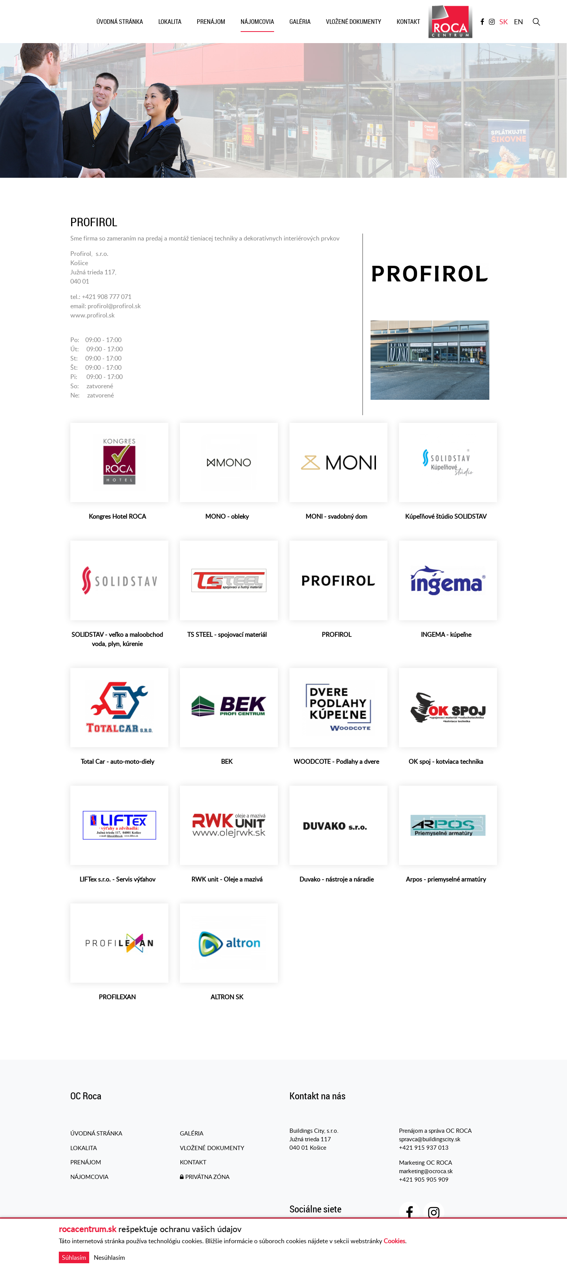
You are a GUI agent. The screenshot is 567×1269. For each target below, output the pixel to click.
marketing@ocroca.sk (426, 1171)
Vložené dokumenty (212, 1149)
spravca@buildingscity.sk (430, 1140)
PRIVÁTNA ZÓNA (204, 1178)
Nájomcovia (89, 1178)
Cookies (394, 1241)
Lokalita (83, 1149)
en (518, 22)
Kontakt (193, 1164)
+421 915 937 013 (424, 1148)
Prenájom (85, 1164)
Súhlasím (74, 1257)
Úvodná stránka (96, 1134)
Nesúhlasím (109, 1257)
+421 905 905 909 (424, 1180)
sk (503, 22)
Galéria (191, 1134)
